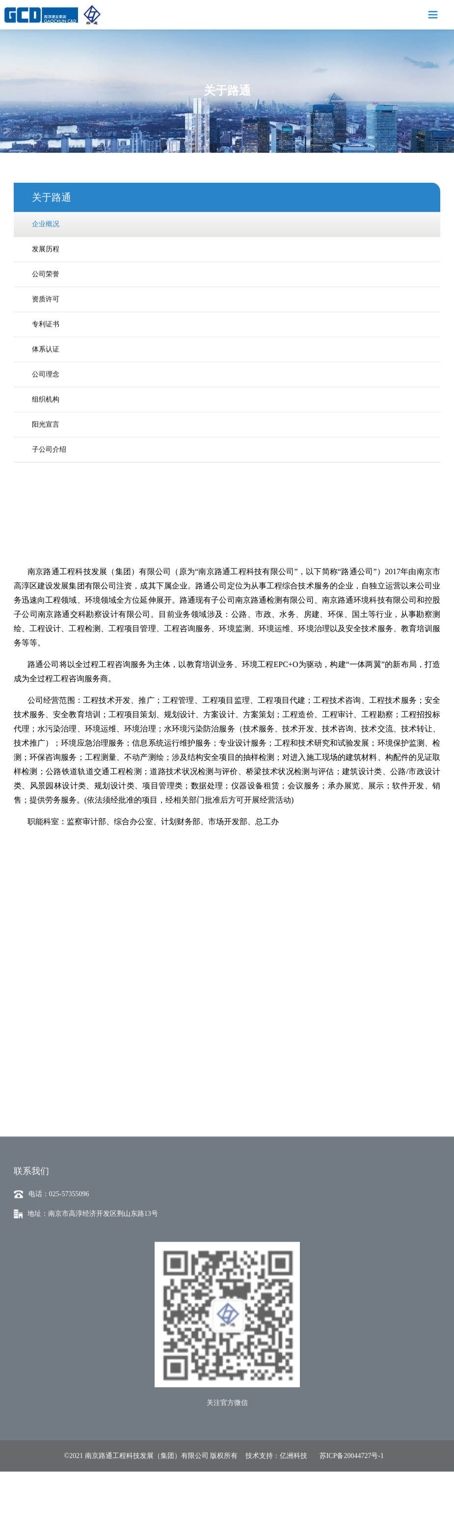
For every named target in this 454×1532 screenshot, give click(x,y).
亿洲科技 (293, 1510)
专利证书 (45, 318)
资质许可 (45, 293)
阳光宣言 (45, 418)
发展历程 (45, 243)
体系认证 (45, 343)
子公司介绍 (49, 443)
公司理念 (45, 368)
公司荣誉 (45, 268)
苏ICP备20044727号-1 (352, 1510)
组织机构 (45, 393)
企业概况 (45, 218)
